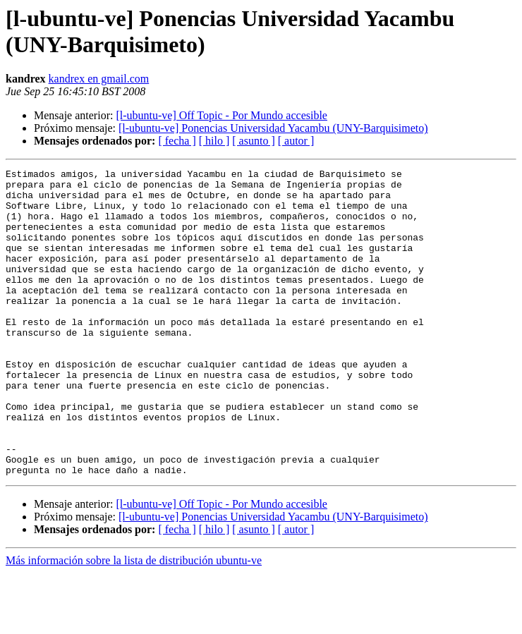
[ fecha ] (176, 141)
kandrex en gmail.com (99, 79)
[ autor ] (296, 141)
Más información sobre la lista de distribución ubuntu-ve (134, 622)
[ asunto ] (253, 141)
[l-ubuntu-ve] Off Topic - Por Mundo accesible (221, 115)
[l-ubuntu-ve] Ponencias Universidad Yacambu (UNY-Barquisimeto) (273, 128)
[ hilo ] (214, 141)
